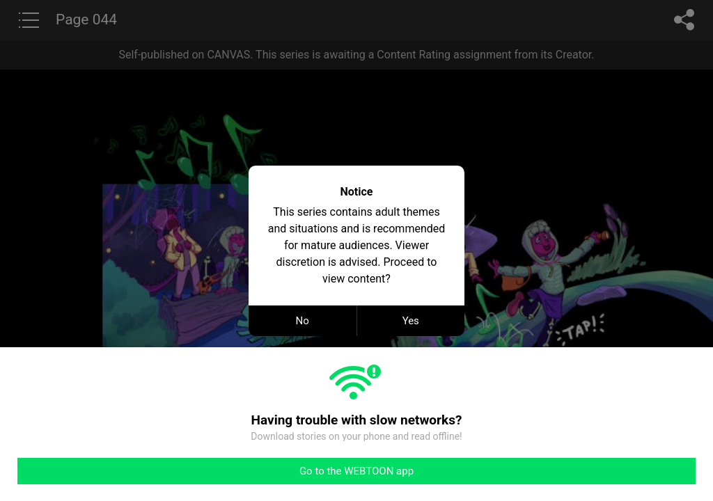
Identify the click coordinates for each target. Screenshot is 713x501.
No (302, 321)
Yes (410, 321)
